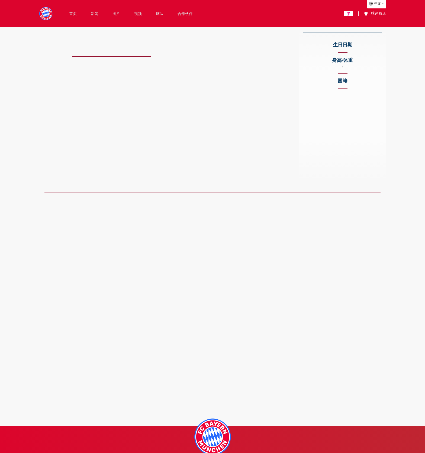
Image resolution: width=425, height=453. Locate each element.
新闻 (94, 14)
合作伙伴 (185, 14)
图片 (116, 14)
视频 (138, 14)
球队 (159, 14)
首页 (73, 14)
